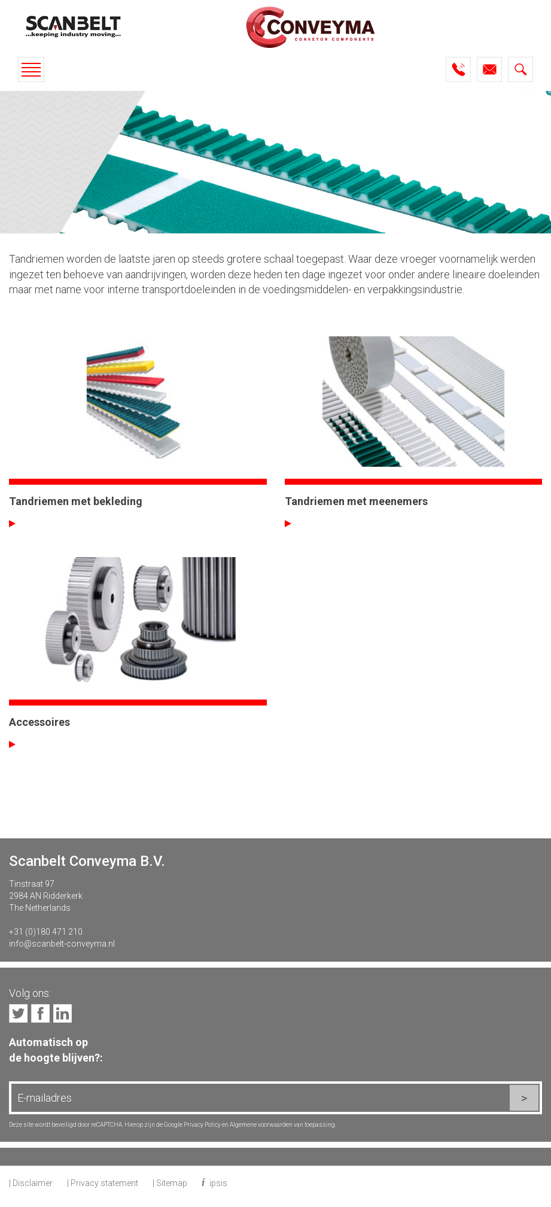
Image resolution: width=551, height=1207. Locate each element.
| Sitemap (170, 1183)
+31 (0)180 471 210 (46, 932)
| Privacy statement (102, 1183)
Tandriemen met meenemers (356, 501)
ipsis (218, 1183)
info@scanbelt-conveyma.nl (62, 943)
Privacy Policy (202, 1124)
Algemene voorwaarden (261, 1124)
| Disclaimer (31, 1183)
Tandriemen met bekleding (75, 501)
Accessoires (39, 722)
